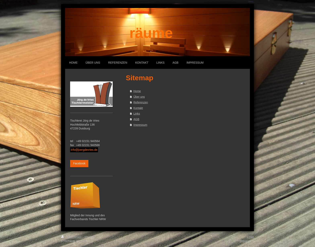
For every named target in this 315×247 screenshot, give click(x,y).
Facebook (79, 163)
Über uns (139, 96)
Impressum (140, 124)
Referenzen (140, 102)
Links (136, 113)
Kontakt (138, 108)
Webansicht (246, 241)
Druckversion (72, 237)
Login (250, 237)
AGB (136, 119)
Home (137, 91)
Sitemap (89, 237)
